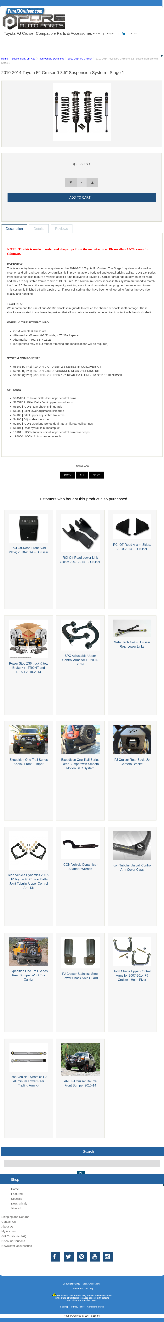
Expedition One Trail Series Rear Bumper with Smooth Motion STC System (80, 764)
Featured (17, 1193)
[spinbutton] (81, 182)
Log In (110, 33)
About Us (39, 41)
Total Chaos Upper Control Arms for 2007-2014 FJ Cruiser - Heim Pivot (131, 975)
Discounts (37, 50)
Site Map (64, 1307)
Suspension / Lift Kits (23, 58)
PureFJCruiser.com (91, 1284)
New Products (129, 41)
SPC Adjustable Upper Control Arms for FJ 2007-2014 (80, 660)
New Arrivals (19, 1203)
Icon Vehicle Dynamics (51, 58)
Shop (15, 41)
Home (96, 33)
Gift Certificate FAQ (13, 1236)
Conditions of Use (95, 1307)
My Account (8, 1231)
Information (67, 41)
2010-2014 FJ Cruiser (80, 58)
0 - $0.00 (129, 33)
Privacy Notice (78, 1307)
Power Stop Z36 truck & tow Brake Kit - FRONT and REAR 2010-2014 (28, 668)
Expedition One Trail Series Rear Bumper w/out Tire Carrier (28, 975)
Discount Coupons (13, 1241)
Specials (16, 1198)
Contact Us (97, 41)
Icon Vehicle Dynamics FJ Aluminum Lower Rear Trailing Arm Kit (29, 1081)
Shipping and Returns (15, 1216)
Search (88, 1152)
